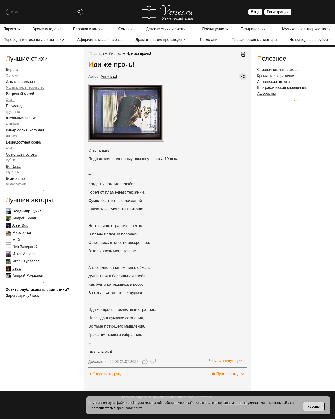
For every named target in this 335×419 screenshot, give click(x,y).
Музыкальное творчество (304, 29)
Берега (12, 70)
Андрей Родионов (27, 276)
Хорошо (314, 406)
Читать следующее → (228, 361)
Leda (16, 268)
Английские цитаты (273, 82)
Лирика (9, 29)
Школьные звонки (21, 118)
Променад (14, 106)
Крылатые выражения (276, 76)
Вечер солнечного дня (25, 130)
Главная (97, 54)
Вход (255, 12)
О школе (12, 124)
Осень (10, 99)
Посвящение (213, 29)
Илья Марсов (23, 254)
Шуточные (13, 172)
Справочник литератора (277, 70)
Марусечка (21, 233)
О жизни (12, 75)
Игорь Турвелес (25, 261)
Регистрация (278, 12)
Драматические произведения (162, 40)
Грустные (13, 112)
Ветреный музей (20, 94)
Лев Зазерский (25, 247)
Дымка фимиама (20, 82)
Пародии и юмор (87, 29)
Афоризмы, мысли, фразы (100, 40)
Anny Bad (20, 225)
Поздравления (253, 29)
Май (16, 240)
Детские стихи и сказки (166, 29)
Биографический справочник (282, 88)
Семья (123, 29)
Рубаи (10, 160)
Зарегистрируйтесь (22, 296)
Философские (16, 184)
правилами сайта (129, 408)
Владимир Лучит (26, 211)
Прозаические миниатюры (254, 40)
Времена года (45, 29)
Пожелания (209, 40)
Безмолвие (15, 179)
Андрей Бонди (24, 218)
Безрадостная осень (23, 142)
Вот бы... (13, 166)
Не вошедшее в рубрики (310, 40)
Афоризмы (266, 93)
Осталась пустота (21, 154)
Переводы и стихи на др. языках (31, 40)
